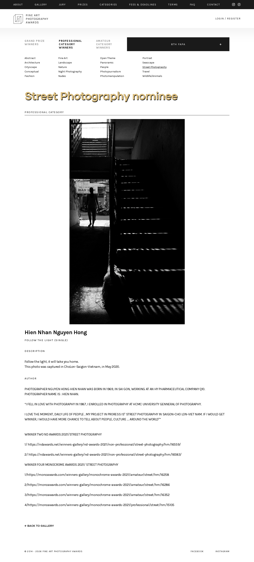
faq (192, 4)
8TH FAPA (178, 44)
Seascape (148, 62)
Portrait (147, 58)
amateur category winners (104, 44)
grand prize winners (35, 42)
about (18, 4)
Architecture (32, 62)
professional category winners (70, 44)
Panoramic (107, 62)
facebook (239, 4)
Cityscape (31, 67)
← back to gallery (39, 525)
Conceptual (32, 71)
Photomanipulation (112, 76)
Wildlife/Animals (152, 76)
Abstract (30, 58)
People (104, 67)
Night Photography (70, 71)
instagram (233, 4)
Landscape (65, 62)
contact (213, 4)
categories (108, 4)
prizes (83, 4)
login (219, 18)
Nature (62, 67)
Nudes (62, 76)
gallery (41, 4)
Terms (173, 4)
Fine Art (63, 58)
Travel (146, 71)
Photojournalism (110, 71)
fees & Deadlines (142, 4)
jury (62, 4)
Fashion (29, 76)
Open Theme (107, 58)
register (234, 18)
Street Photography (154, 67)
